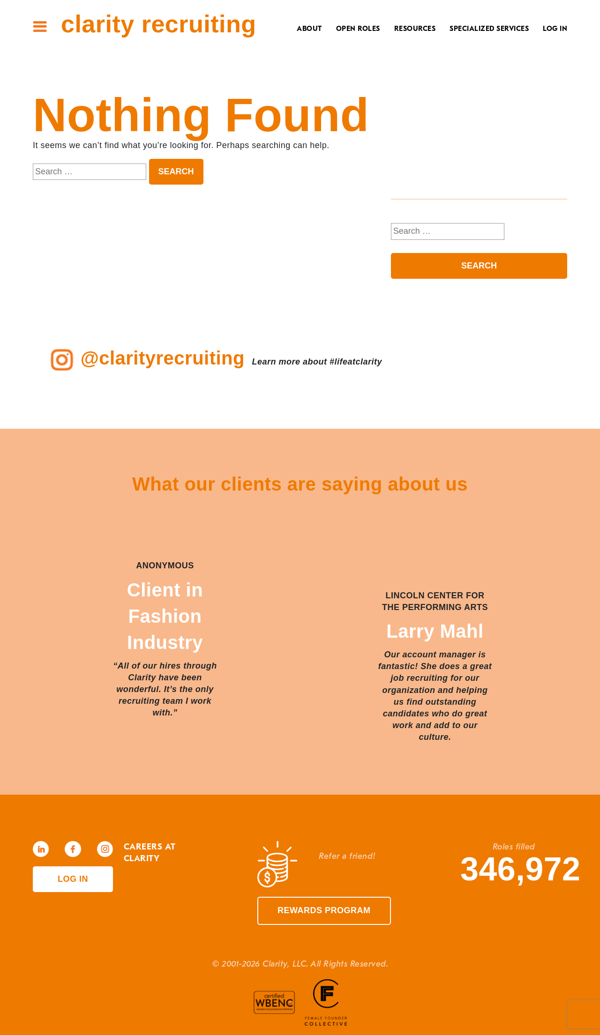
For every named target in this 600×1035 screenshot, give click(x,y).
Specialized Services (489, 28)
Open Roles (358, 28)
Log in (73, 879)
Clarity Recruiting (158, 23)
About (309, 28)
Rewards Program (324, 910)
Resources (415, 28)
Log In (555, 28)
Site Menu (40, 26)
